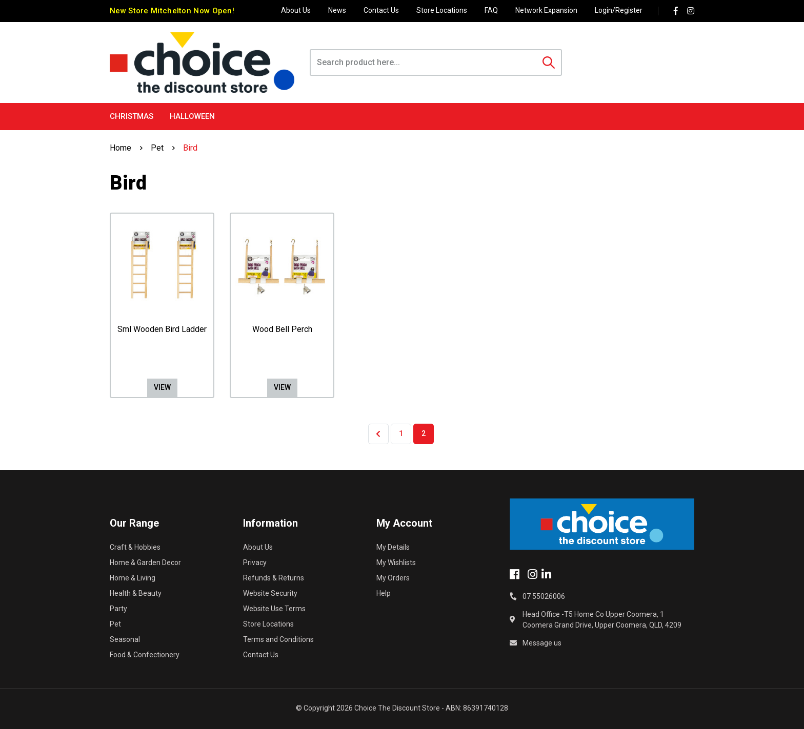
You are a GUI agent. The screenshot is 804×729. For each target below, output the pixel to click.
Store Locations (441, 10)
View (162, 387)
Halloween (192, 116)
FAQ (491, 10)
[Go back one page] (378, 434)
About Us (296, 10)
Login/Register (618, 10)
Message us (541, 643)
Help (383, 593)
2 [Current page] (423, 433)
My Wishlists (396, 562)
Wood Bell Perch (282, 329)
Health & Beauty (136, 593)
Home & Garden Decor (145, 562)
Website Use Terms (274, 609)
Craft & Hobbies (135, 547)
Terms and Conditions (278, 639)
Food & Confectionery (144, 655)
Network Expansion (546, 10)
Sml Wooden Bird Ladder (162, 329)
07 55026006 (543, 596)
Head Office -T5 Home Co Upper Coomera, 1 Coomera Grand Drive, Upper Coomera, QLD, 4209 (601, 619)
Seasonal (125, 639)
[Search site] (548, 62)
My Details (393, 547)
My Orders (393, 578)
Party (118, 609)
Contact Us (381, 10)
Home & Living (132, 578)
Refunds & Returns (273, 578)
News (337, 10)
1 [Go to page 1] (401, 433)
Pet (115, 624)
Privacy (255, 562)
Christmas (131, 116)
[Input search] (424, 62)
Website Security (270, 593)
